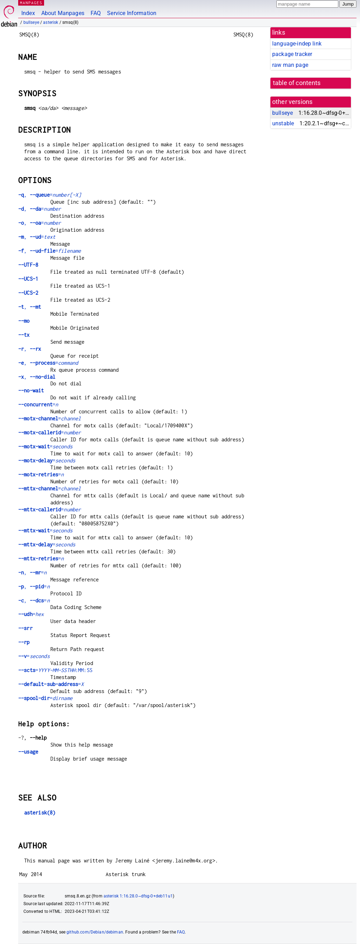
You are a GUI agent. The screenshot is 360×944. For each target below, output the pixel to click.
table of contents (297, 82)
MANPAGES (31, 2)
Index (28, 13)
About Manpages (62, 13)
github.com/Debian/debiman (94, 932)
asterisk (50, 22)
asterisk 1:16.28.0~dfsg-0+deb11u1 (138, 896)
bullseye (31, 22)
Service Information (131, 13)
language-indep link (297, 43)
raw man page (290, 65)
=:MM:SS (55, 670)
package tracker (292, 54)
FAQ (96, 13)
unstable (283, 123)
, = (49, 195)
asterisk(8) (40, 813)
